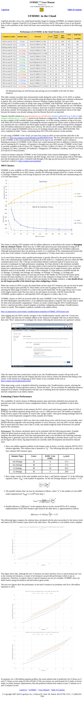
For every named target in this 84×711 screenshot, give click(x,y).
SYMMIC (33, 690)
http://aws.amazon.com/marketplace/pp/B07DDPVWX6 (31, 138)
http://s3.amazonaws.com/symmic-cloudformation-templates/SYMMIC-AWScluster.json (35, 312)
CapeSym (23, 690)
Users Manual (44, 690)
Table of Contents (58, 690)
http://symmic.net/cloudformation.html (16, 381)
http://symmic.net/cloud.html (30, 161)
